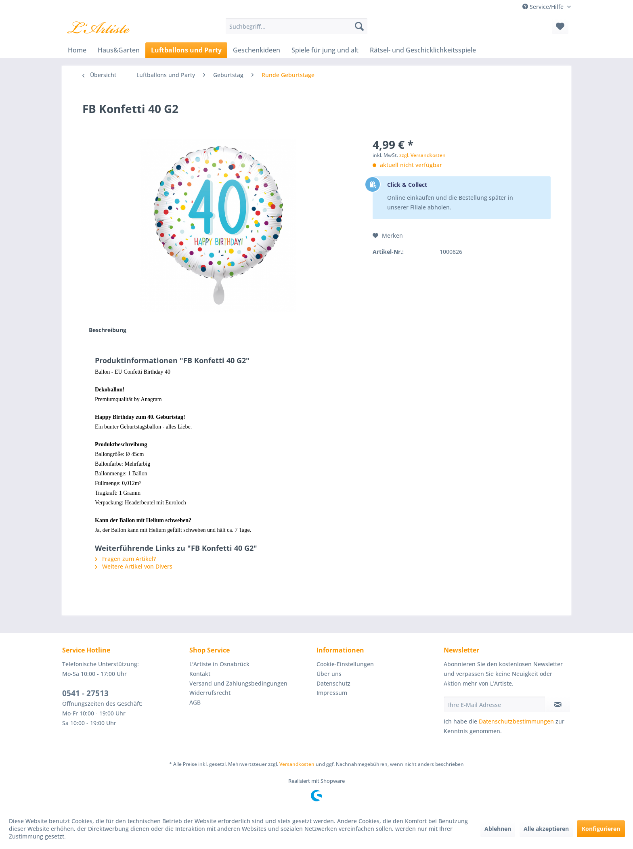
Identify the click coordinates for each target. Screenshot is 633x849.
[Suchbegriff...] (296, 26)
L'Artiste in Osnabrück (219, 664)
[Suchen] (359, 26)
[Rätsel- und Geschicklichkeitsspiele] (423, 50)
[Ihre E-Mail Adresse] (494, 704)
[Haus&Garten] (118, 50)
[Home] (77, 50)
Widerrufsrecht (210, 692)
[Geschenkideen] (256, 50)
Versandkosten (296, 764)
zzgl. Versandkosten (422, 155)
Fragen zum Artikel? (125, 559)
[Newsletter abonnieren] (557, 704)
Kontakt (199, 674)
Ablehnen (497, 828)
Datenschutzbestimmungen (516, 721)
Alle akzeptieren (546, 828)
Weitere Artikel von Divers (133, 566)
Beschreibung (107, 330)
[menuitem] (296, 26)
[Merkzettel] (560, 26)
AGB (195, 702)
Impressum (331, 692)
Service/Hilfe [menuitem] (543, 6)
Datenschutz (333, 683)
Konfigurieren (601, 828)
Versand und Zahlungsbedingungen (238, 683)
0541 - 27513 (85, 693)
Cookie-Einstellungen (345, 664)
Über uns (329, 674)
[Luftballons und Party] (186, 50)
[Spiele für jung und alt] (325, 50)
